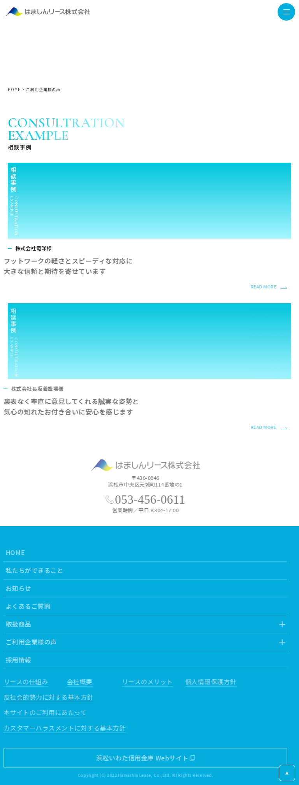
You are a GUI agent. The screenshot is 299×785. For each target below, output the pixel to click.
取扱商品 (16, 624)
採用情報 (16, 659)
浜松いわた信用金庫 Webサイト (139, 757)
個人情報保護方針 (208, 681)
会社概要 (77, 681)
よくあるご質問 (25, 606)
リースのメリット (145, 681)
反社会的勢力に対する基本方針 (46, 697)
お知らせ (16, 588)
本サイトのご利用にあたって (42, 712)
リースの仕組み (23, 681)
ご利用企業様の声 (29, 641)
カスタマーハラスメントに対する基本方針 (62, 727)
